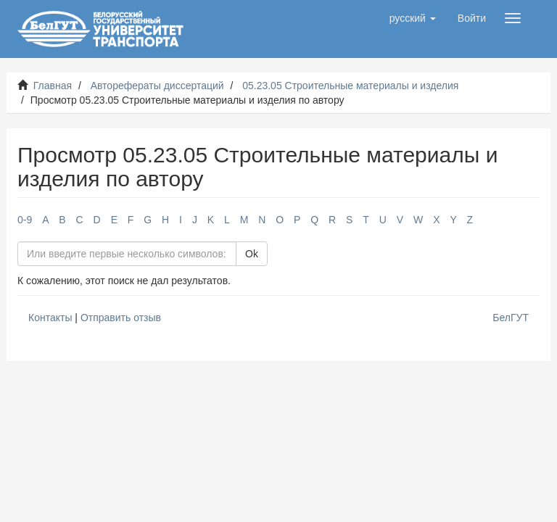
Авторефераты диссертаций (157, 85)
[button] (413, 18)
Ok (251, 254)
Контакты (50, 317)
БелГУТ (510, 317)
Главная (52, 85)
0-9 (24, 219)
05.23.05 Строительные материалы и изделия (350, 85)
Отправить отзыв (121, 317)
